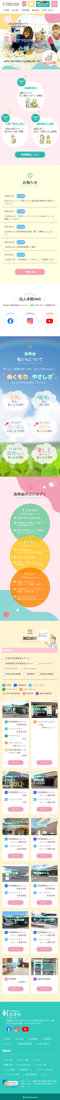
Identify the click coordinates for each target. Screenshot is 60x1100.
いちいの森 (9, 1070)
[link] (10, 1084)
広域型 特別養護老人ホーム (17, 658)
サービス (8, 1044)
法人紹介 (15, 10)
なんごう (47, 1074)
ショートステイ (46, 663)
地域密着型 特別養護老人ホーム (19, 663)
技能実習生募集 (25, 1044)
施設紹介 (36, 10)
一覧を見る (30, 272)
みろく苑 (8, 1060)
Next (1, 41)
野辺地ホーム (26, 1070)
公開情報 (47, 1039)
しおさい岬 (41, 1065)
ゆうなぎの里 (24, 1065)
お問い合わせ (48, 10)
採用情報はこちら (30, 154)
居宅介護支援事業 (13, 674)
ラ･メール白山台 (45, 1070)
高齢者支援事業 (47, 674)
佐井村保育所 (31, 1074)
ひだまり (38, 1060)
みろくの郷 (23, 1060)
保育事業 (30, 674)
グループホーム (30, 669)
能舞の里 (8, 1065)
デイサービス (12, 669)
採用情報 (26, 10)
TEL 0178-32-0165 (14, 1023)
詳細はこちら (15, 762)
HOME (6, 10)
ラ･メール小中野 (11, 1074)
